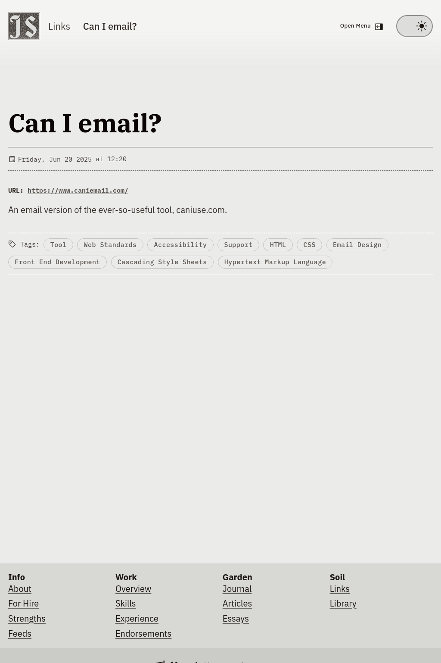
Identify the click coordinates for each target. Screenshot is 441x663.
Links (59, 26)
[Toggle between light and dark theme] (414, 26)
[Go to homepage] (24, 26)
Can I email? (110, 26)
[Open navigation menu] (360, 26)
